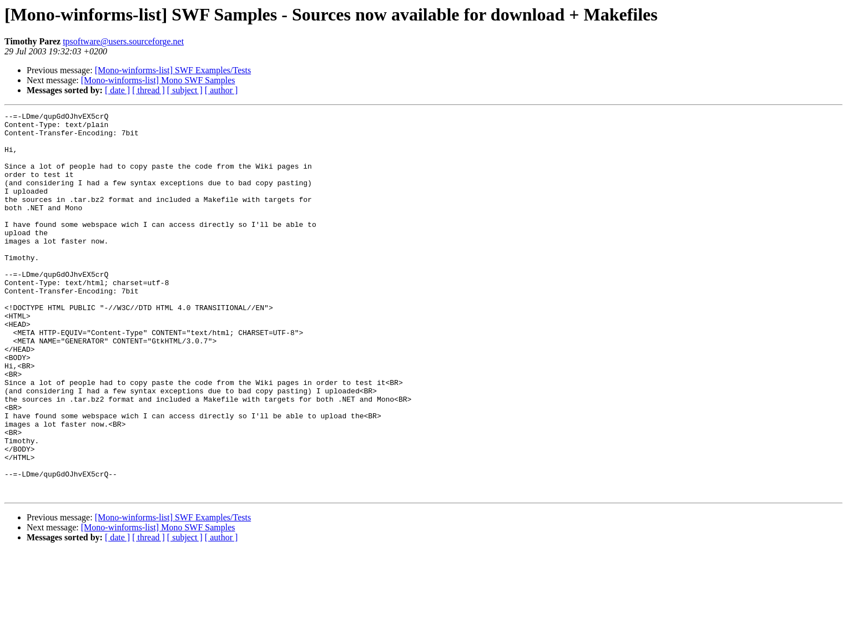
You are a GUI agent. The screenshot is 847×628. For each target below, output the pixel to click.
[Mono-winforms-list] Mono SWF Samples (158, 80)
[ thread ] (148, 90)
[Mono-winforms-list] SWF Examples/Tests (173, 70)
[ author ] (221, 90)
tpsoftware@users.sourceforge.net (123, 41)
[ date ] (117, 90)
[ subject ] (185, 90)
